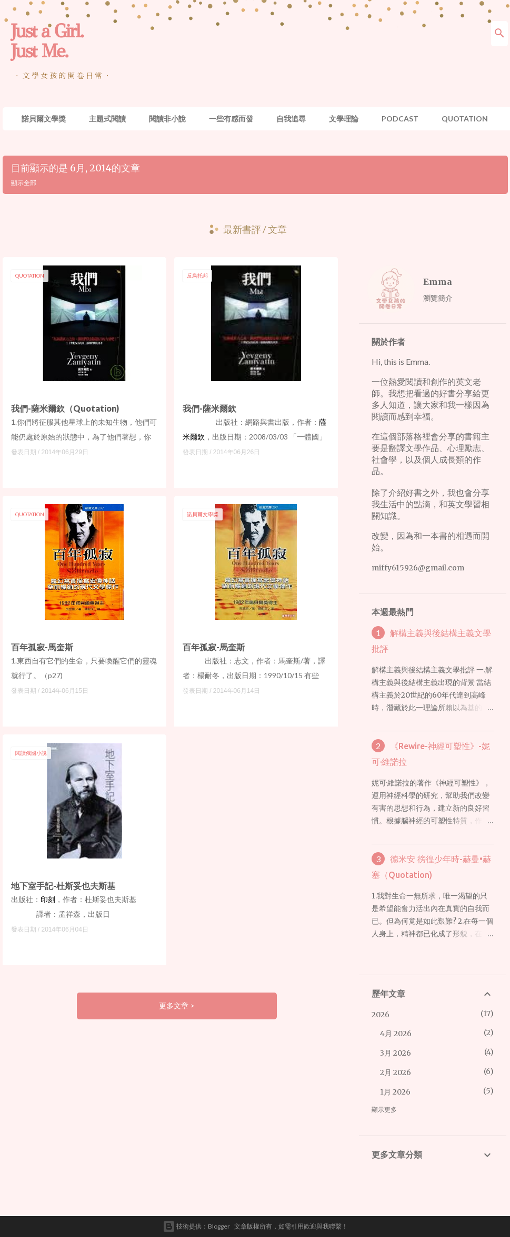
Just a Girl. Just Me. (47, 41)
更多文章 (174, 1005)
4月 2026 (396, 1033)
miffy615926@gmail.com (418, 568)
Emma (437, 282)
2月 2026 (395, 1072)
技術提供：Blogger (196, 1226)
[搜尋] (499, 33)
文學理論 (343, 118)
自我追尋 (291, 118)
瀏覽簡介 (438, 297)
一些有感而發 (231, 118)
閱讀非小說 (167, 118)
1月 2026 (395, 1092)
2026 (380, 1014)
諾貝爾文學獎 (44, 118)
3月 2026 (395, 1053)
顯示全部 (23, 183)
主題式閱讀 (107, 118)
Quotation (465, 118)
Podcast (400, 118)
